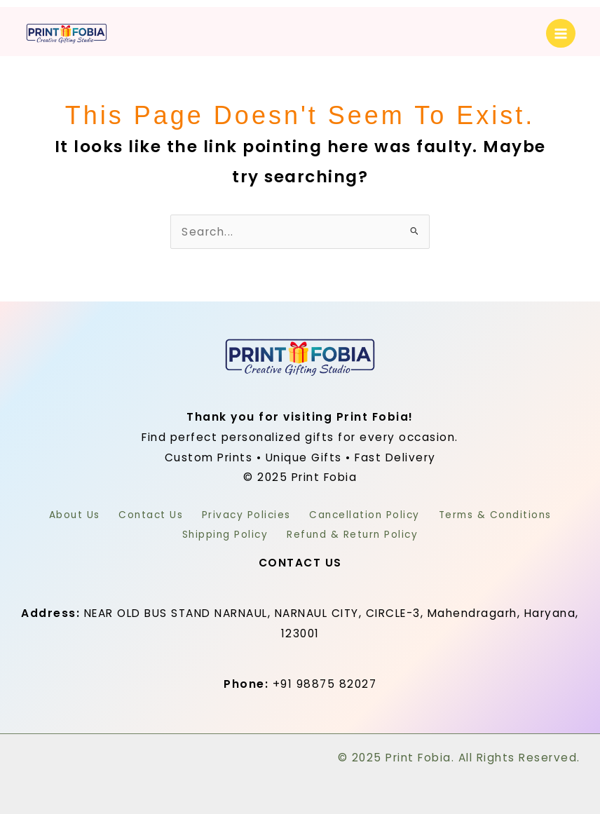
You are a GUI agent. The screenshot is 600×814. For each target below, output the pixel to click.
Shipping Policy (220, 532)
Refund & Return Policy (357, 532)
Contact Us (141, 515)
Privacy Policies (246, 515)
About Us (55, 515)
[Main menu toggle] (560, 33)
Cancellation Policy (374, 515)
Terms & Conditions (513, 515)
